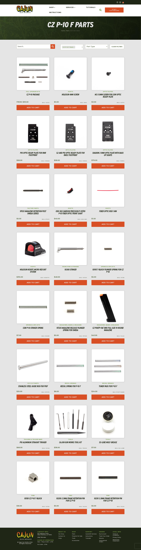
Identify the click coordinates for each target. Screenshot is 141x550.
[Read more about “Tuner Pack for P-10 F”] (107, 397)
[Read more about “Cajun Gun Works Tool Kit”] (70, 453)
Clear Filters (117, 46)
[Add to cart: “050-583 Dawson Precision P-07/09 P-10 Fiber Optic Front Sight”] (70, 224)
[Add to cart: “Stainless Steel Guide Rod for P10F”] (33, 397)
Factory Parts (33, 208)
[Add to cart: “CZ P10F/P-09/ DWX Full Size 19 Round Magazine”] (107, 341)
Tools (70, 439)
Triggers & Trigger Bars (33, 439)
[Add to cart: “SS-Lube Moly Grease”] (107, 453)
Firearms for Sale (77, 536)
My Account (102, 534)
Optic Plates (108, 91)
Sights (70, 91)
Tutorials (88, 538)
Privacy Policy (117, 537)
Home (63, 30)
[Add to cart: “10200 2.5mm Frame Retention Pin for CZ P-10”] (70, 511)
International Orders (103, 541)
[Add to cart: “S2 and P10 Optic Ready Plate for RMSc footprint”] (70, 166)
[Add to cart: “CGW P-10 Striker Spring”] (33, 341)
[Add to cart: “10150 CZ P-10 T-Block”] (33, 511)
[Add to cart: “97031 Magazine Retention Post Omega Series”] (33, 224)
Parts (67, 30)
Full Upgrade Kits (33, 91)
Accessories (75, 540)
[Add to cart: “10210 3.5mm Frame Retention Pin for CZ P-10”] (107, 511)
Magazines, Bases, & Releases (71, 325)
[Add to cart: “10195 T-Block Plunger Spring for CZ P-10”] (107, 282)
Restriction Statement (116, 540)
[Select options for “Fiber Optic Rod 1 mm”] (107, 224)
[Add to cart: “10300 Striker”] (70, 282)
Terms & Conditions (116, 534)
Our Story (61, 534)
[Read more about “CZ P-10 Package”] (33, 107)
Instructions (89, 536)
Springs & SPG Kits (108, 266)
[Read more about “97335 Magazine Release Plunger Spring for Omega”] (70, 341)
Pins (33, 495)
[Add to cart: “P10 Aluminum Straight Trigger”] (33, 453)
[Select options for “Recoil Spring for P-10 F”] (70, 397)
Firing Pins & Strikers (70, 266)
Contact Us (61, 536)
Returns (101, 538)
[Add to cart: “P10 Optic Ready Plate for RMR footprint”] (33, 166)
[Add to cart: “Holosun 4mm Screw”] (70, 107)
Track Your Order (104, 536)
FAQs (60, 538)
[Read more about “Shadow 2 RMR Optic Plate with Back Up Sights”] (107, 166)
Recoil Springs (70, 383)
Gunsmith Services (91, 534)
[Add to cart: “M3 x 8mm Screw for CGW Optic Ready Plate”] (107, 107)
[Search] (34, 46)
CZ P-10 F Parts (33, 383)
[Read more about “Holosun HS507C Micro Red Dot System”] (33, 282)
